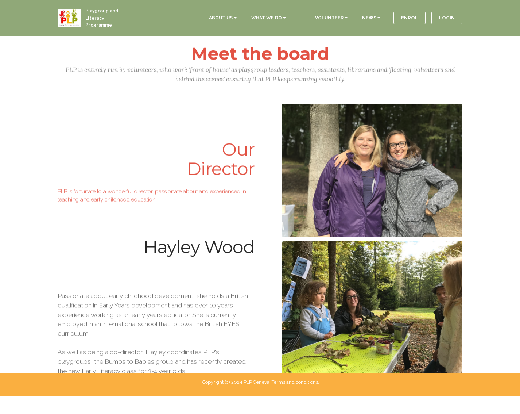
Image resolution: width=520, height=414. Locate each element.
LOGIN (447, 17)
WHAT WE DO (266, 17)
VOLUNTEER (329, 17)
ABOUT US (221, 17)
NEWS (369, 17)
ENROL (409, 17)
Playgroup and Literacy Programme (101, 18)
